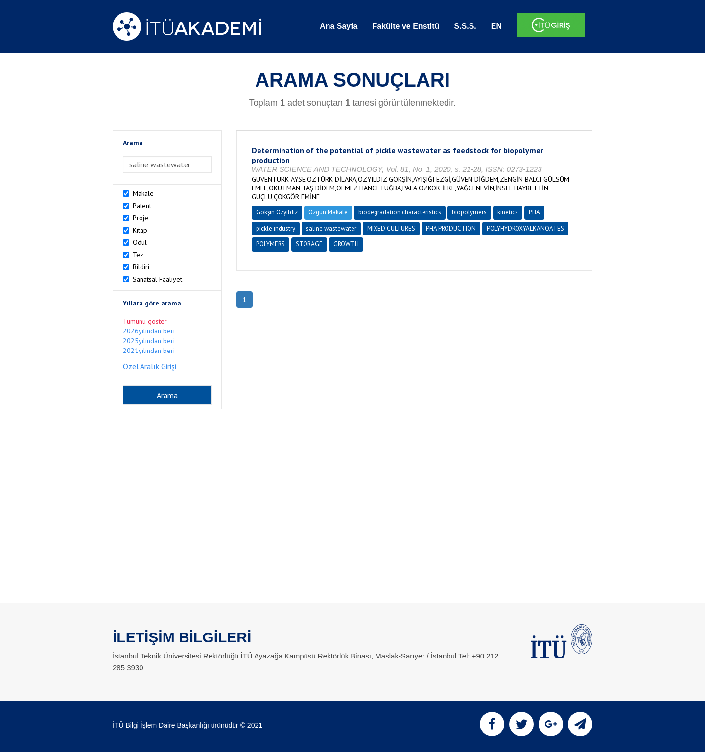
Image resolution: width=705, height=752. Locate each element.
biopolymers (469, 212)
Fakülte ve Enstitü (405, 26)
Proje (140, 217)
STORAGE (309, 244)
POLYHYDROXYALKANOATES (525, 228)
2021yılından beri (149, 350)
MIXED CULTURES (391, 228)
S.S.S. (465, 26)
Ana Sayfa (338, 26)
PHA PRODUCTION (451, 228)
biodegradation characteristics (399, 212)
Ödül (140, 242)
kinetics (507, 212)
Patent (142, 205)
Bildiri (141, 266)
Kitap (140, 230)
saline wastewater (331, 228)
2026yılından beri (149, 331)
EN (496, 26)
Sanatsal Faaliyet (157, 279)
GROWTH (346, 244)
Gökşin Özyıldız (277, 212)
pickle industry (275, 228)
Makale (143, 193)
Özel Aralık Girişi (149, 366)
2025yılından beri (149, 340)
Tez (138, 254)
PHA (534, 212)
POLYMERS (270, 244)
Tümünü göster (145, 321)
